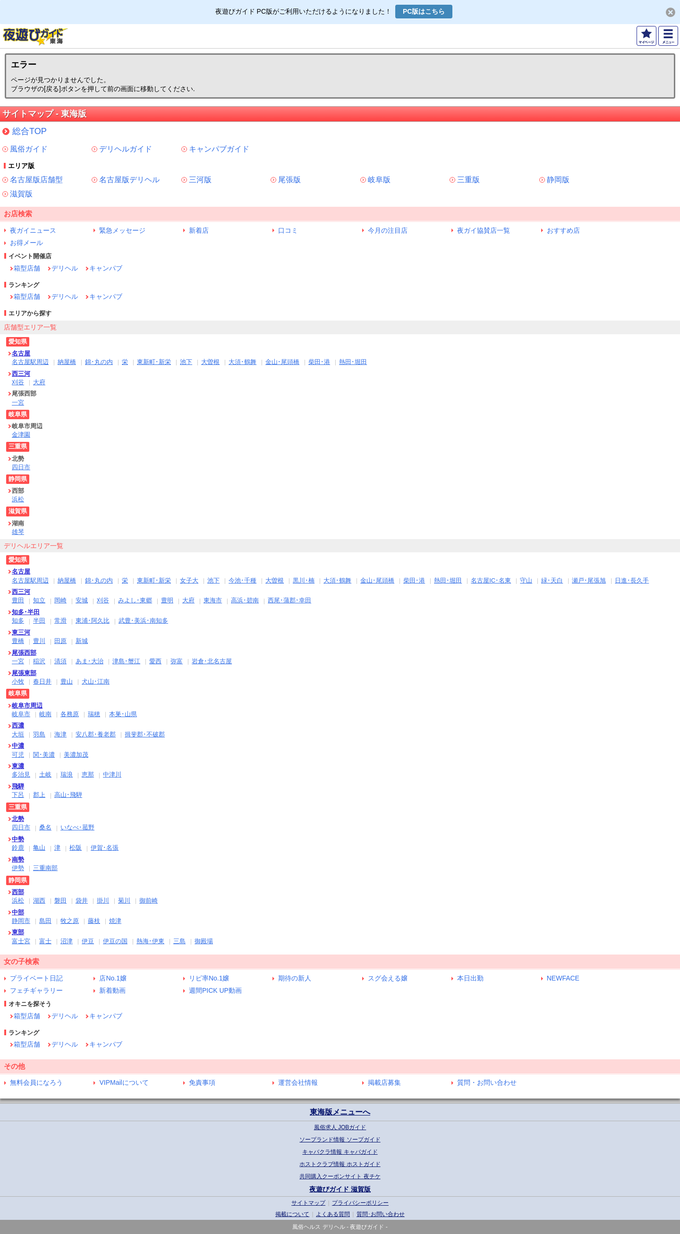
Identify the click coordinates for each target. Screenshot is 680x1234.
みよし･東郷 (135, 600)
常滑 (60, 620)
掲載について (292, 1214)
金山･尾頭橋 (282, 361)
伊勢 (18, 867)
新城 (82, 640)
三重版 (468, 180)
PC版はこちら (424, 11)
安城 (82, 600)
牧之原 (69, 920)
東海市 (213, 600)
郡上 (39, 794)
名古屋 (21, 353)
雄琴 (18, 531)
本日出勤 (470, 978)
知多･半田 (26, 612)
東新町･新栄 (154, 361)
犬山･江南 (96, 681)
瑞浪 (66, 774)
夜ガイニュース (33, 230)
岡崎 (60, 600)
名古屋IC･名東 (491, 580)
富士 (45, 941)
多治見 (21, 774)
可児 (18, 754)
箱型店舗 (27, 268)
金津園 (21, 434)
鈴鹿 (18, 847)
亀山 (39, 847)
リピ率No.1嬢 (209, 978)
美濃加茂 (76, 754)
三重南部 (45, 867)
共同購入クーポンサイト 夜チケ (339, 1176)
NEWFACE (563, 978)
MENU (668, 35)
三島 (179, 941)
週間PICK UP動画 (215, 990)
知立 (39, 600)
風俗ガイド (29, 149)
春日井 (42, 681)
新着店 (199, 230)
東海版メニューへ (340, 1112)
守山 (526, 580)
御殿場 (204, 941)
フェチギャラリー (36, 990)
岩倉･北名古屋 (212, 661)
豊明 (167, 600)
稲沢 (39, 661)
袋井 (82, 900)
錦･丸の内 (99, 361)
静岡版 (558, 180)
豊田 (18, 600)
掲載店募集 (384, 1082)
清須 (60, 661)
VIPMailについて (123, 1082)
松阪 (75, 847)
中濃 (18, 745)
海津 (60, 734)
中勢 (18, 839)
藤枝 (94, 920)
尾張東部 (24, 672)
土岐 (45, 774)
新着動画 (112, 990)
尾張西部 (24, 652)
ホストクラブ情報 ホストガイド (339, 1164)
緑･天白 (552, 580)
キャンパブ (105, 268)
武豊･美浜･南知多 (143, 620)
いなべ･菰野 (77, 827)
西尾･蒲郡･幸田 (289, 600)
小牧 (18, 681)
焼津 (115, 920)
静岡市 (21, 920)
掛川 (103, 900)
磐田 (60, 900)
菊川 (124, 900)
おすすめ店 (563, 230)
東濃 (18, 765)
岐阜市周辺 (27, 705)
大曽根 (210, 361)
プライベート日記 (36, 978)
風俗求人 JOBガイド (340, 1127)
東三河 (21, 632)
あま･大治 (89, 661)
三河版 (200, 180)
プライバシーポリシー (360, 1203)
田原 (60, 640)
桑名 (45, 827)
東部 (18, 932)
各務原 (69, 714)
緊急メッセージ (122, 230)
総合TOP (29, 131)
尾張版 (289, 180)
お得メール (26, 242)
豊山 (66, 681)
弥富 (176, 661)
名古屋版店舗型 (36, 180)
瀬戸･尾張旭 (589, 580)
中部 (18, 912)
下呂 (18, 794)
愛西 (155, 661)
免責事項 (202, 1082)
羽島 (39, 734)
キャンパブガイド (219, 149)
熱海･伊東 (150, 941)
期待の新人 (294, 978)
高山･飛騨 (68, 794)
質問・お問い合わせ (487, 1082)
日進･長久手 (632, 580)
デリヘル (64, 268)
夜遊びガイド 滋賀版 (340, 1189)
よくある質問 (333, 1214)
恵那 (88, 774)
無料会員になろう (36, 1082)
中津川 (112, 774)
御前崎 (148, 900)
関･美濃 (44, 754)
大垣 (18, 734)
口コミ (288, 230)
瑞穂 (94, 714)
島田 (45, 920)
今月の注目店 (388, 230)
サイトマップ (308, 1203)
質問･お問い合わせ (381, 1214)
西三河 (21, 373)
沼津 (66, 941)
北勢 (18, 818)
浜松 (18, 499)
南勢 (18, 859)
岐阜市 (21, 714)
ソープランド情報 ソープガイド (339, 1139)
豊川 (39, 640)
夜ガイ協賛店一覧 (483, 230)
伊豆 (88, 941)
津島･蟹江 (126, 661)
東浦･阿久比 (93, 620)
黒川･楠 (303, 580)
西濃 (18, 725)
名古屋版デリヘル (129, 180)
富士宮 (21, 941)
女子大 (189, 580)
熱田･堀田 (353, 361)
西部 (18, 892)
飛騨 (18, 786)
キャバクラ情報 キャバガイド (339, 1152)
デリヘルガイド (125, 149)
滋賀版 (21, 194)
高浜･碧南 (245, 600)
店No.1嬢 (113, 978)
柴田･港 (319, 361)
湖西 (39, 900)
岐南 (45, 714)
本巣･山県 (123, 714)
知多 (18, 620)
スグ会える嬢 (388, 978)
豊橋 (18, 640)
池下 (186, 361)
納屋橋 (67, 361)
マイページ (646, 35)
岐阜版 (379, 180)
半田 (39, 620)
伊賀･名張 (105, 847)
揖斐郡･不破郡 (145, 734)
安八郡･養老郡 (96, 734)
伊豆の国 (115, 941)
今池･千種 (242, 580)
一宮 (18, 402)
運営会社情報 (298, 1082)
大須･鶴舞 (242, 361)
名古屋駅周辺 (30, 361)
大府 (39, 382)
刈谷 (18, 382)
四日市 (21, 467)
